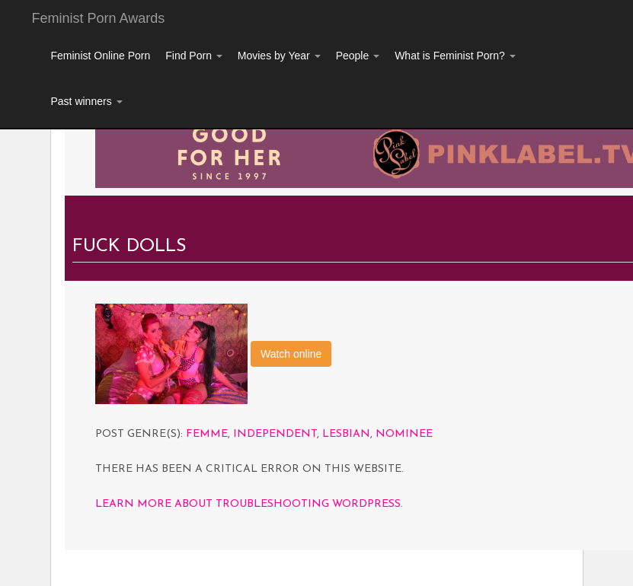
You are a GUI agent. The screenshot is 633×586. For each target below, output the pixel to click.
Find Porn (193, 55)
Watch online (291, 354)
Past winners (87, 101)
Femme (207, 434)
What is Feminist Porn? (455, 55)
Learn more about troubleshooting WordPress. (249, 504)
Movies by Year (279, 55)
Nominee (404, 434)
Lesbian (346, 434)
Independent (275, 434)
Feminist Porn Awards (98, 18)
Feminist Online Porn (101, 55)
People (357, 55)
